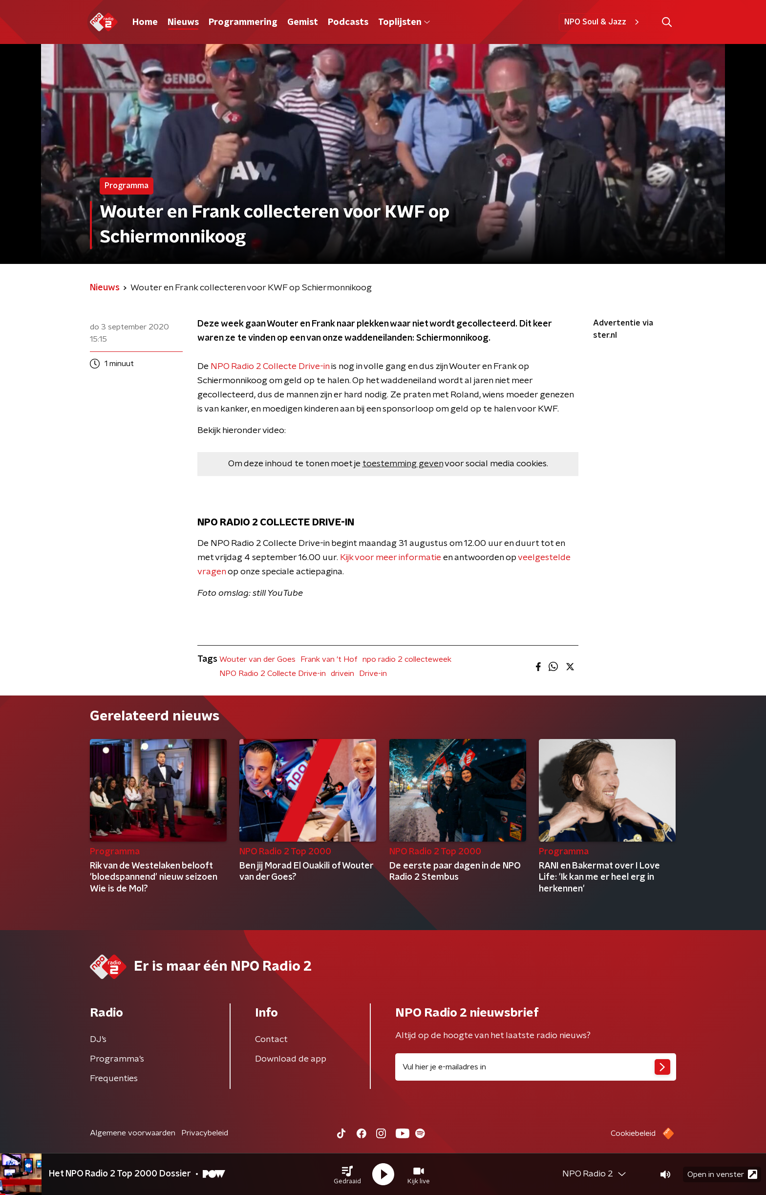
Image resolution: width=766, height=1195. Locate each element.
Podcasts (348, 22)
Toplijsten (404, 22)
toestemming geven (402, 463)
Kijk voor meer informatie (390, 557)
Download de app (290, 1059)
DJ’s (98, 1039)
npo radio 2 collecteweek (406, 659)
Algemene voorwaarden (132, 1133)
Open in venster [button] (722, 1174)
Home (145, 22)
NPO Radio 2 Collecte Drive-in (270, 366)
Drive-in (373, 673)
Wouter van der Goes (257, 659)
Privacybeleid (204, 1133)
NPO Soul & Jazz (603, 22)
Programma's (117, 1059)
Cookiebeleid (633, 1133)
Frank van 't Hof (329, 659)
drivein (342, 673)
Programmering (243, 22)
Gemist (302, 22)
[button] (347, 1174)
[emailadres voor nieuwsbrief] (535, 1067)
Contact (271, 1039)
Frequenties (114, 1078)
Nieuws (183, 22)
